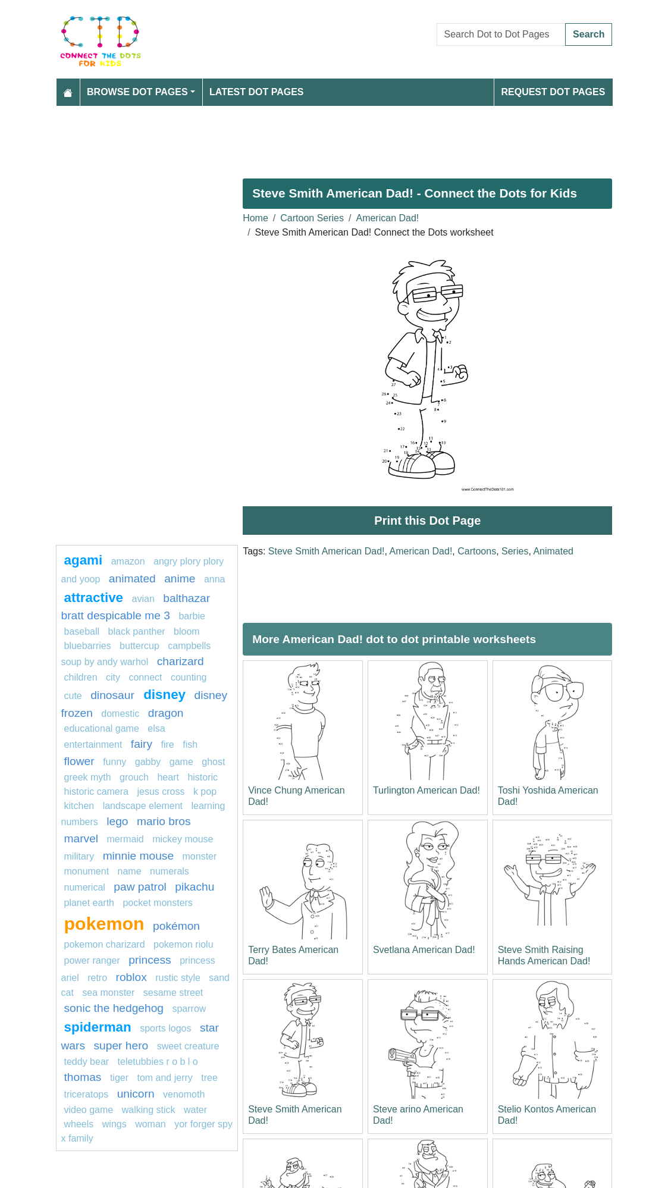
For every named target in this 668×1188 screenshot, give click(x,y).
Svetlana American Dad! (424, 950)
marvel (81, 838)
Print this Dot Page (427, 520)
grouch (134, 777)
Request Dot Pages (553, 92)
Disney (164, 694)
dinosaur (113, 695)
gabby (148, 762)
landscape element (143, 806)
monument (86, 871)
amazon (128, 561)
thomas (83, 1077)
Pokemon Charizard (104, 944)
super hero (120, 1045)
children (81, 677)
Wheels (79, 1124)
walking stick (148, 1110)
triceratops (86, 1094)
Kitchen (79, 806)
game (181, 762)
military (79, 856)
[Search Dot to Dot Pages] (501, 34)
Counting (189, 677)
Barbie (191, 616)
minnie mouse (138, 856)
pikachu (194, 886)
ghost (213, 762)
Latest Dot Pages (256, 92)
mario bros (164, 821)
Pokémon (176, 926)
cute (73, 696)
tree (209, 1078)
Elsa (156, 728)
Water (195, 1110)
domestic (120, 714)
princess (149, 960)
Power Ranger (92, 960)
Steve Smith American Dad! (326, 551)
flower (79, 761)
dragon (166, 713)
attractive (94, 597)
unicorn (136, 1093)
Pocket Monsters (157, 903)
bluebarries (87, 646)
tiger (119, 1078)
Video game (89, 1110)
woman (150, 1124)
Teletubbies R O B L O (158, 1062)
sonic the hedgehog (114, 1008)
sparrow (189, 1009)
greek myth (87, 777)
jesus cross (160, 791)
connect (145, 677)
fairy (141, 744)
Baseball (82, 631)
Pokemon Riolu (183, 944)
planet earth (89, 903)
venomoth (184, 1094)
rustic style (177, 978)
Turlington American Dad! (426, 790)
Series (514, 551)
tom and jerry (164, 1078)
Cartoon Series (312, 218)
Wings (114, 1124)
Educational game (101, 728)
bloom (187, 631)
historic (202, 777)
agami (83, 560)
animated (132, 578)
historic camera (96, 791)
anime (179, 578)
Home (255, 218)
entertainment (93, 744)
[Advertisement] (334, 137)
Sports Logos (165, 1028)
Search (588, 34)
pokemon (104, 923)
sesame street (173, 993)
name (130, 871)
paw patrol (140, 886)
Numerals (169, 871)
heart (167, 777)
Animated (553, 551)
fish (190, 744)
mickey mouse (182, 839)
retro (97, 978)
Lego (117, 821)
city (113, 677)
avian (143, 599)
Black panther (136, 631)
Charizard (180, 661)
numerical (84, 887)
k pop (205, 791)
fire (167, 744)
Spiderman (97, 1027)
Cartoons (476, 551)
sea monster (108, 993)
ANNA (214, 579)
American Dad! (387, 218)
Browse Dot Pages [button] (137, 92)
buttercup (139, 646)
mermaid (125, 839)
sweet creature (188, 1046)
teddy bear (86, 1062)
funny (114, 762)
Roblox (131, 977)
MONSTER (200, 856)
